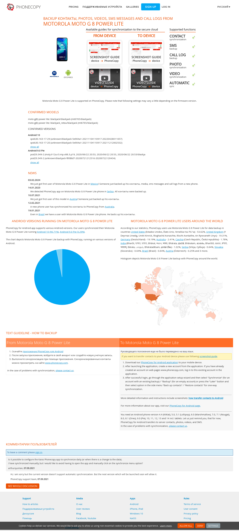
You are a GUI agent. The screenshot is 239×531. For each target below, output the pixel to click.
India (123, 243)
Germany (125, 239)
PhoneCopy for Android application (159, 362)
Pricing (73, 6)
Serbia (110, 191)
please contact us (65, 370)
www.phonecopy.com (56, 362)
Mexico (94, 183)
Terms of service (192, 504)
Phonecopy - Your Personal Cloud (24, 7)
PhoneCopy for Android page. (185, 405)
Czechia (179, 239)
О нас (79, 504)
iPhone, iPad (136, 508)
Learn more (166, 525)
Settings (213, 525)
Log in (166, 6)
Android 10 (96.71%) (48, 231)
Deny (200, 525)
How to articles (30, 504)
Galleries (132, 6)
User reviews (83, 508)
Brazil (42, 214)
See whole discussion (22, 486)
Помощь (27, 518)
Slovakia (218, 247)
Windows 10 (136, 513)
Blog (78, 513)
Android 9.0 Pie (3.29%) (72, 231)
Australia (109, 206)
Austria (73, 199)
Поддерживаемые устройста (102, 6)
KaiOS (133, 518)
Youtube (91, 518)
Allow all (186, 525)
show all (34, 146)
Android (134, 504)
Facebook (81, 518)
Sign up (150, 7)
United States (138, 231)
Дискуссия (28, 513)
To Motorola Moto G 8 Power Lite (146, 52)
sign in (38, 452)
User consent (190, 508)
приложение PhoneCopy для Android (43, 351)
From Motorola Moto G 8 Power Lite (104, 52)
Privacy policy (191, 513)
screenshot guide (208, 356)
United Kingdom (214, 231)
